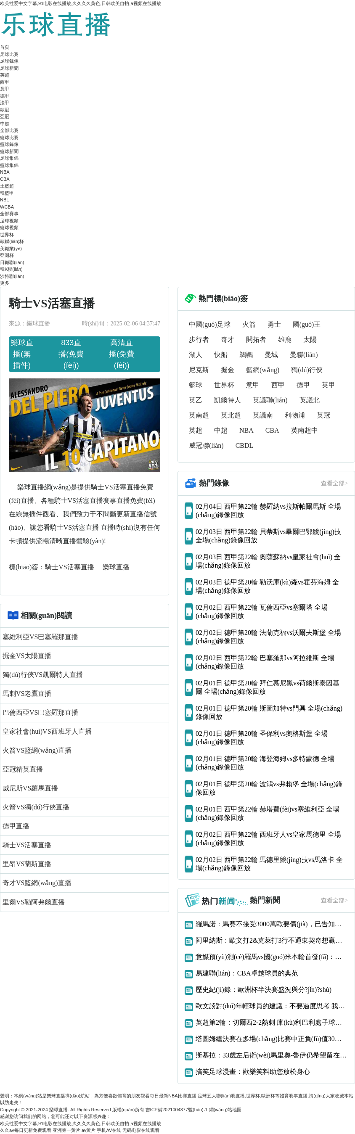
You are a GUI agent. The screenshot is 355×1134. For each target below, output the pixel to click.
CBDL (245, 445)
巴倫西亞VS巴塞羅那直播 (40, 712)
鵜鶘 (246, 354)
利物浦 (295, 415)
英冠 (323, 415)
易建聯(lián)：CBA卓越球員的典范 (247, 973)
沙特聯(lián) (12, 276)
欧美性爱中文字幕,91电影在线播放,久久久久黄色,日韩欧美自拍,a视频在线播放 (80, 3)
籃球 (195, 385)
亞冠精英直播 (23, 769)
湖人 (195, 354)
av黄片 (89, 1130)
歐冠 (4, 109)
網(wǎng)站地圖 (225, 1109)
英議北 (309, 400)
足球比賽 (9, 54)
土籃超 (7, 185)
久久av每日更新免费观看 (25, 1130)
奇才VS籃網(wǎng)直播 (37, 882)
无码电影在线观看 (140, 1130)
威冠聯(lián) (206, 445)
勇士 (274, 324)
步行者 (199, 339)
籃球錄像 (9, 144)
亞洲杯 (7, 255)
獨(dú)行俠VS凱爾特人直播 (43, 674)
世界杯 (7, 234)
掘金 (227, 369)
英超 (4, 74)
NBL (4, 199)
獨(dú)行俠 (307, 369)
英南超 (199, 415)
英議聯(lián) (270, 400)
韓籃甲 (7, 193)
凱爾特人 (227, 400)
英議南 (263, 415)
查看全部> (334, 483)
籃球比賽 (9, 137)
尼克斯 (199, 369)
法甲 (4, 102)
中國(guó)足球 (209, 324)
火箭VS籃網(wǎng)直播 (37, 750)
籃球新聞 (9, 151)
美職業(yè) (11, 248)
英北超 (231, 415)
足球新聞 (9, 68)
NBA (5, 171)
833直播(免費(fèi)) (71, 354)
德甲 (4, 95)
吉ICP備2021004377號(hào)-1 (177, 1109)
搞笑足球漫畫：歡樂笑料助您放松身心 (253, 1071)
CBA (5, 179)
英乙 (195, 400)
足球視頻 (9, 220)
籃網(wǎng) (262, 369)
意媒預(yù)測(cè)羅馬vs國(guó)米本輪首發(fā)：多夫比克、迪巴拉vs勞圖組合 (272, 956)
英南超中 (304, 430)
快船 (221, 354)
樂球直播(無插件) (22, 354)
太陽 (310, 339)
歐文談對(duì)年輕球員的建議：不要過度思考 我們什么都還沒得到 (272, 1006)
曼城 (271, 354)
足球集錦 (9, 158)
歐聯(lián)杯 (12, 241)
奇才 (227, 339)
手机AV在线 (109, 1130)
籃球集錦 (9, 165)
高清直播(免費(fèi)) (121, 354)
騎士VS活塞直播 (70, 567)
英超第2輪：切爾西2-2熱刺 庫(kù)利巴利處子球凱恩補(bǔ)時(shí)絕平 (272, 1022)
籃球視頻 (9, 227)
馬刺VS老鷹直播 (27, 693)
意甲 (4, 88)
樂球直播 (116, 567)
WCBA (7, 206)
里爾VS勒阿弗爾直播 (34, 902)
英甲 (328, 385)
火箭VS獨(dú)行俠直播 (36, 807)
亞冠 (4, 116)
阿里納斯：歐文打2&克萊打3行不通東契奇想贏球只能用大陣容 (272, 940)
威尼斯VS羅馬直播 (30, 788)
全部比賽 (9, 130)
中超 (4, 123)
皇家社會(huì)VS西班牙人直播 (47, 731)
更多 (4, 282)
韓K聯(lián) (11, 269)
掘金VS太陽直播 (27, 655)
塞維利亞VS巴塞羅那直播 (40, 636)
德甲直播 (16, 826)
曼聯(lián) (304, 354)
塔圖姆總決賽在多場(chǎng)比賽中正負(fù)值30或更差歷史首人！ (272, 1038)
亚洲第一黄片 (66, 1130)
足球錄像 (9, 60)
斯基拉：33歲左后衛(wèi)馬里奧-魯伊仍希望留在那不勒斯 (272, 1055)
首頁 (4, 47)
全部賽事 (9, 213)
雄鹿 (284, 339)
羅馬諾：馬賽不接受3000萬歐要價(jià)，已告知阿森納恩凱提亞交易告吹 (272, 924)
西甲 (4, 82)
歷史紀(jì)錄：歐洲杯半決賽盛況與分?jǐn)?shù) (263, 989)
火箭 (249, 324)
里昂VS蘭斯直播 (27, 863)
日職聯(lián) (12, 262)
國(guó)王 (307, 324)
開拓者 (256, 339)
